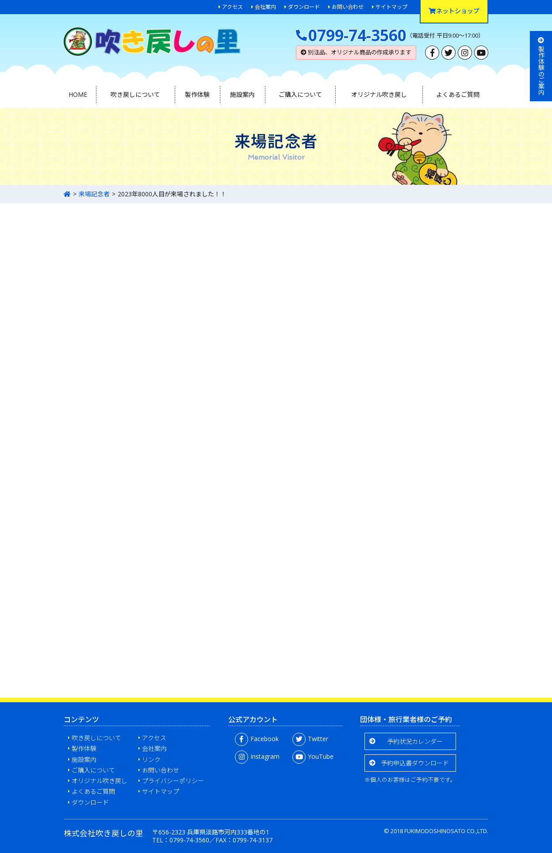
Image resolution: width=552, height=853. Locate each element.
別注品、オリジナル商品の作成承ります (356, 52)
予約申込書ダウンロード (415, 763)
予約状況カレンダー (415, 741)
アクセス (232, 7)
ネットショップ (454, 11)
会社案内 (265, 7)
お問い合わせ (348, 7)
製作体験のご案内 (541, 66)
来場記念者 (94, 194)
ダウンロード (304, 7)
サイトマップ (391, 7)
